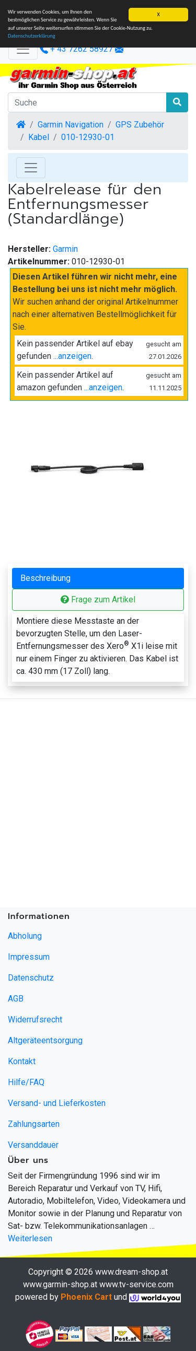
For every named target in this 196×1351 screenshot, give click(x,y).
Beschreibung (45, 578)
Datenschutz (31, 978)
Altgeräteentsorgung (45, 1040)
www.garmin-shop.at (60, 1284)
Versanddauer (33, 1145)
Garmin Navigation (70, 125)
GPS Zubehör (140, 125)
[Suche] (87, 102)
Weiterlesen (30, 1238)
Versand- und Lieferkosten (57, 1103)
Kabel (38, 137)
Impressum (29, 957)
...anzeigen (72, 356)
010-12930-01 (87, 137)
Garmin (65, 249)
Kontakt (22, 1061)
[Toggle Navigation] (30, 167)
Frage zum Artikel (98, 599)
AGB (16, 999)
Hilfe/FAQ (26, 1082)
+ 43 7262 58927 (76, 49)
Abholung (25, 936)
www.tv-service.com (136, 1284)
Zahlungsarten (34, 1124)
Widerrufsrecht (35, 1019)
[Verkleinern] (23, 49)
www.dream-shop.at (131, 1272)
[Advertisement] (98, 805)
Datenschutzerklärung (31, 35)
